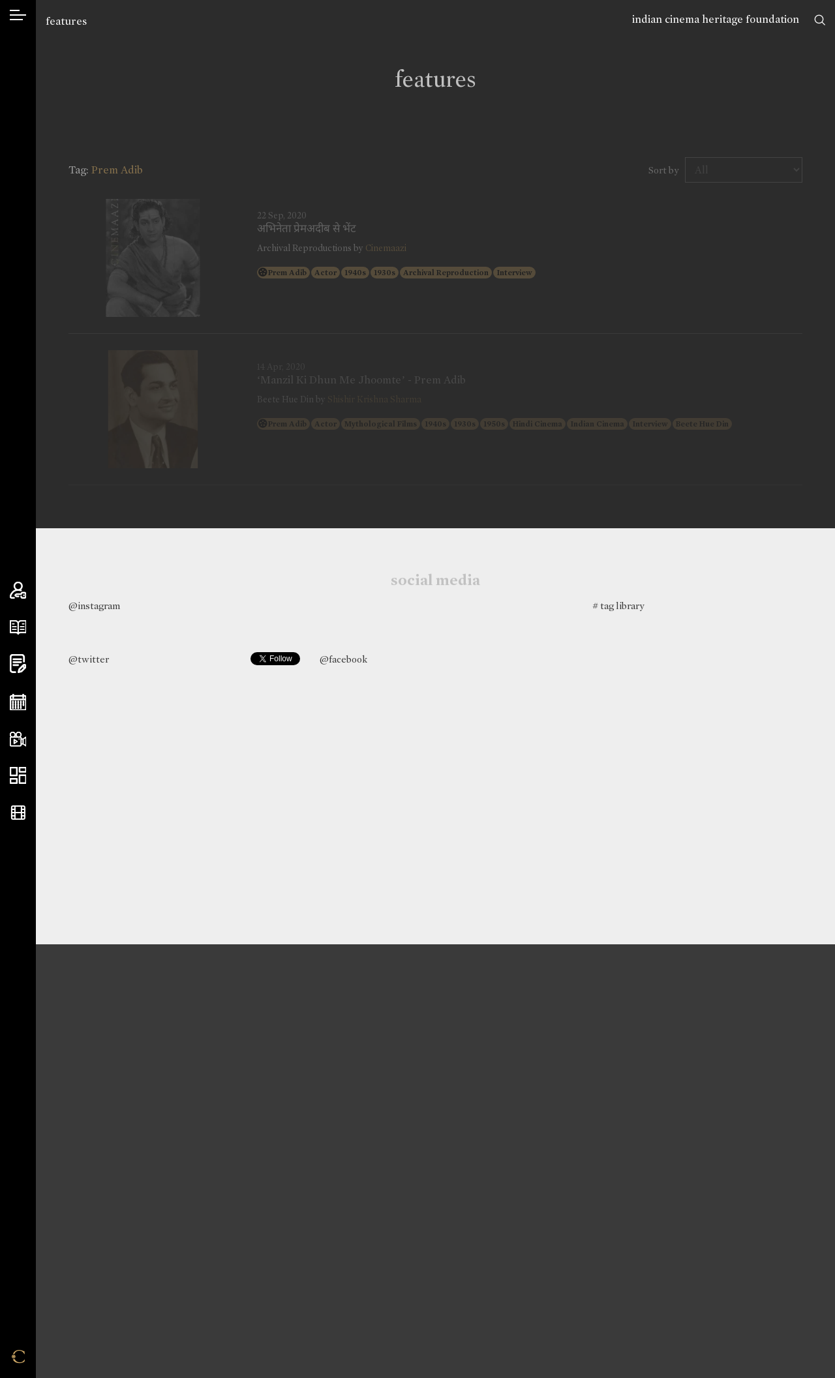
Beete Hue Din (702, 423)
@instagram (94, 606)
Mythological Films (380, 423)
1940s (355, 272)
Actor (325, 272)
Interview (514, 272)
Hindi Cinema (537, 423)
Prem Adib (287, 272)
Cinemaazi (385, 248)
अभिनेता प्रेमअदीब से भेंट (306, 228)
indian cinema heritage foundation (715, 19)
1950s (494, 423)
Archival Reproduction (446, 272)
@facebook (343, 659)
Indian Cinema (597, 423)
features (66, 21)
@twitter (88, 659)
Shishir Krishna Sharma (374, 399)
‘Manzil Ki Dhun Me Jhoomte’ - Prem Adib (361, 380)
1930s (384, 272)
